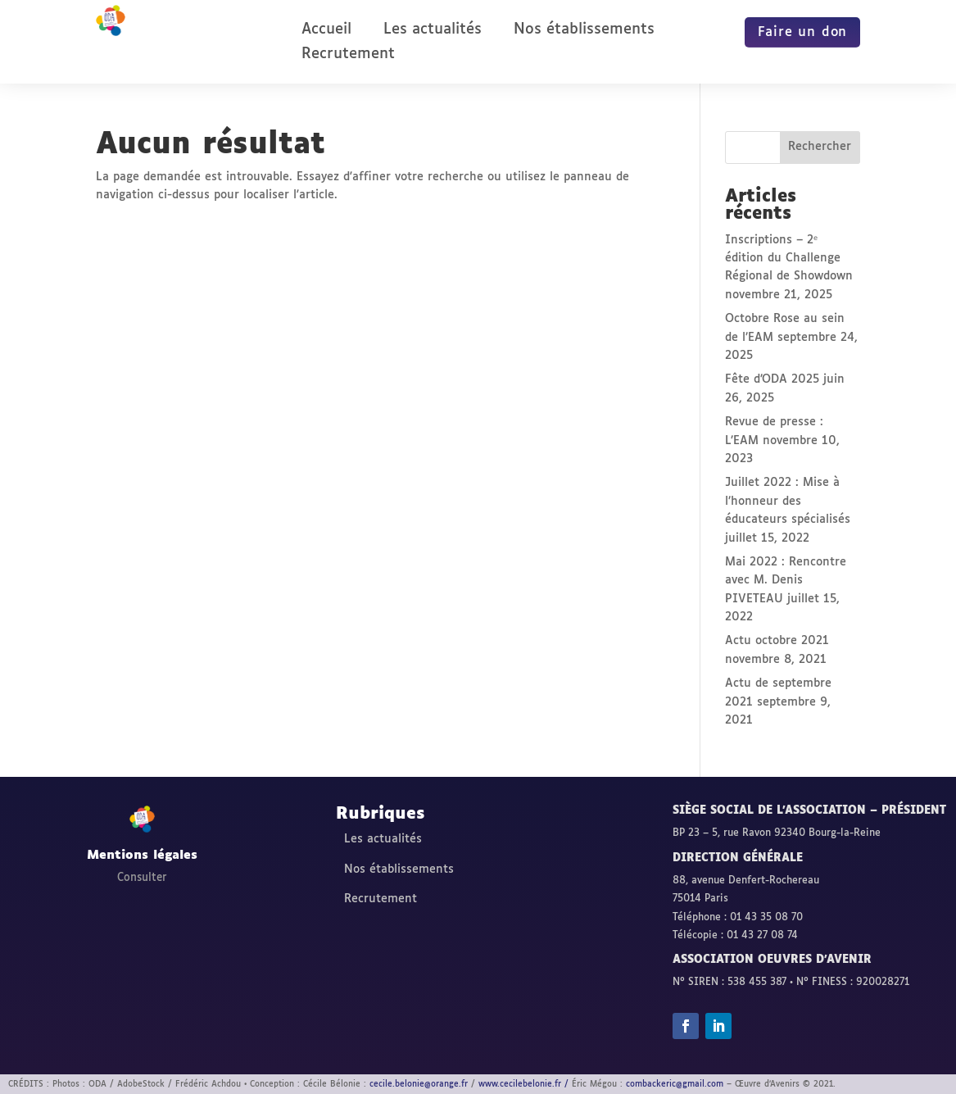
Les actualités (432, 30)
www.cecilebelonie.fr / (523, 1084)
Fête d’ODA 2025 (772, 379)
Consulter (142, 878)
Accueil (326, 30)
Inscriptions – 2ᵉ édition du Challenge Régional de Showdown (789, 258)
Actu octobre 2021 (777, 641)
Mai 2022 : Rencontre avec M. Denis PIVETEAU (785, 580)
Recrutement (348, 54)
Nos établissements (584, 30)
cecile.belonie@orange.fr (418, 1084)
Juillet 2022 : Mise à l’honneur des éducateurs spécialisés (787, 501)
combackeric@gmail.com (674, 1084)
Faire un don (803, 32)
